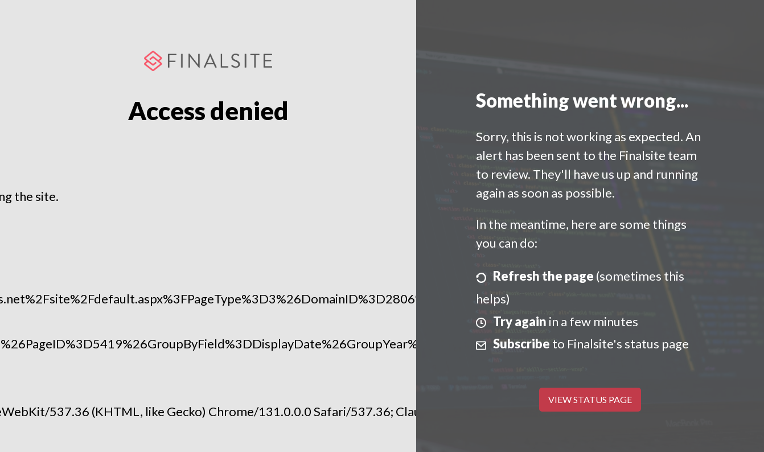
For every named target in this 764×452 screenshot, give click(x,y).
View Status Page (590, 399)
